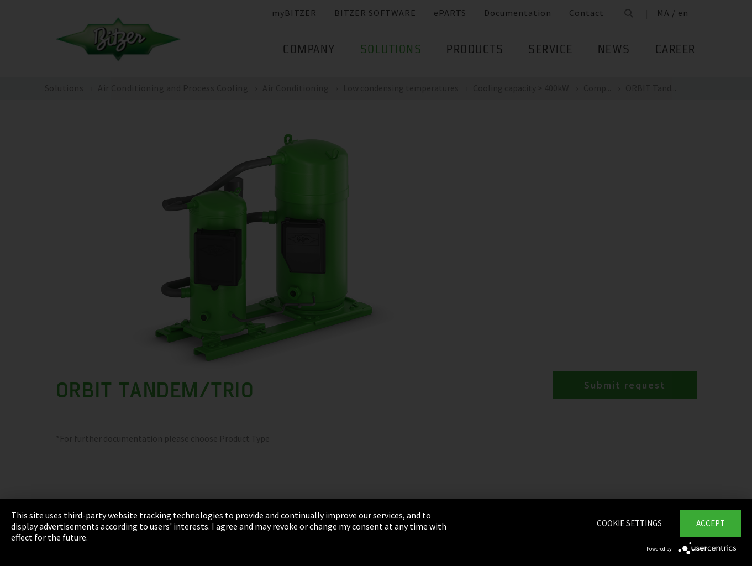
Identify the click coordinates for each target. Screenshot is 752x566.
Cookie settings (629, 523)
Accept (710, 523)
